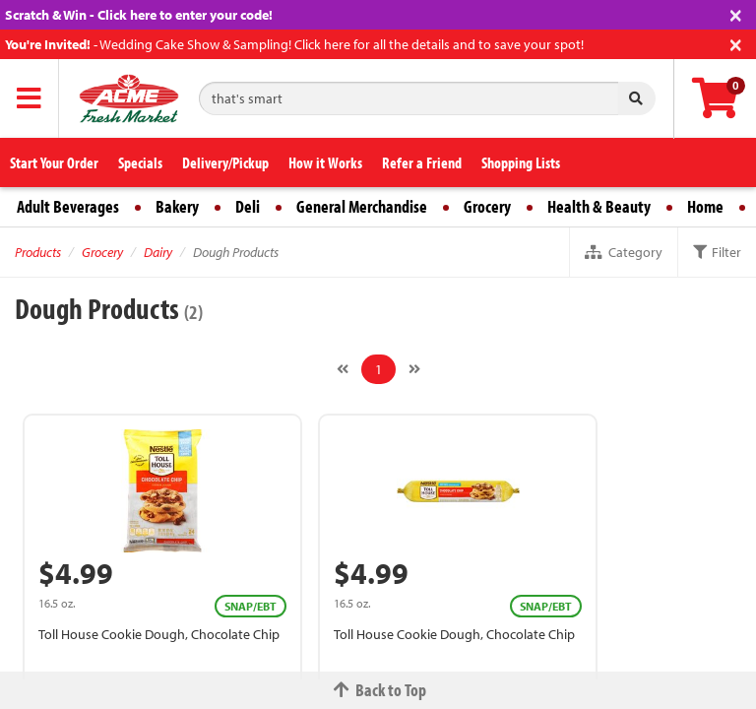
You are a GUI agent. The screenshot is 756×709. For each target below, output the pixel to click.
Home (705, 206)
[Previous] (342, 369)
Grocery (487, 206)
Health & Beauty (599, 206)
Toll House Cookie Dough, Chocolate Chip (159, 634)
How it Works (325, 162)
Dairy (158, 252)
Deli (247, 206)
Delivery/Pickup (225, 162)
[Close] (735, 13)
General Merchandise (361, 206)
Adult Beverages (68, 206)
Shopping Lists (520, 162)
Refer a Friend (422, 162)
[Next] (414, 369)
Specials (140, 162)
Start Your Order (54, 162)
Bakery (177, 206)
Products (38, 252)
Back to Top (378, 689)
